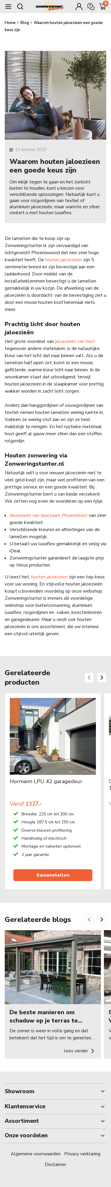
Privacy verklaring (82, 1154)
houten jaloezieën (63, 260)
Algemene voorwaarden (36, 1154)
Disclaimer (55, 1164)
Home (11, 22)
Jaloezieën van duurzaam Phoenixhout (48, 515)
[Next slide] (101, 678)
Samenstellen (53, 875)
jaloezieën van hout (75, 341)
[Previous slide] (89, 678)
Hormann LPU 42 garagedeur (46, 781)
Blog (25, 22)
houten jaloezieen (49, 577)
